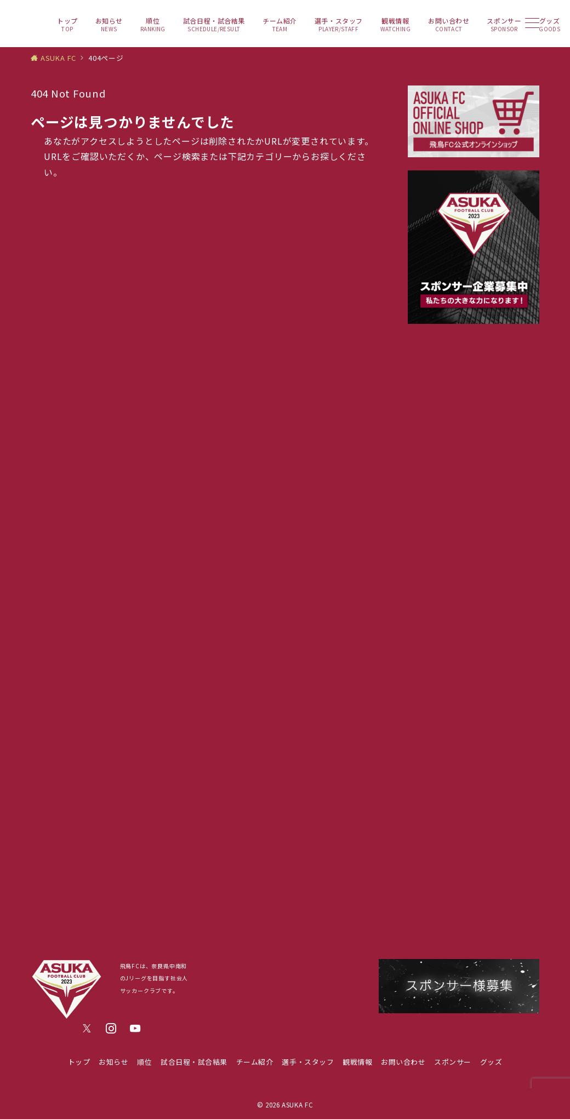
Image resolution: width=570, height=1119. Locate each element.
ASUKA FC (297, 1104)
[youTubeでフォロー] (135, 1028)
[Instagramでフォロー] (111, 1028)
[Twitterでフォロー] (87, 1028)
